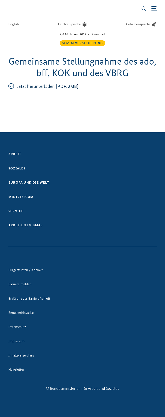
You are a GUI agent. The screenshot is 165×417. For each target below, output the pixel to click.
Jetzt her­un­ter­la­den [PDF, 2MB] (47, 86)
